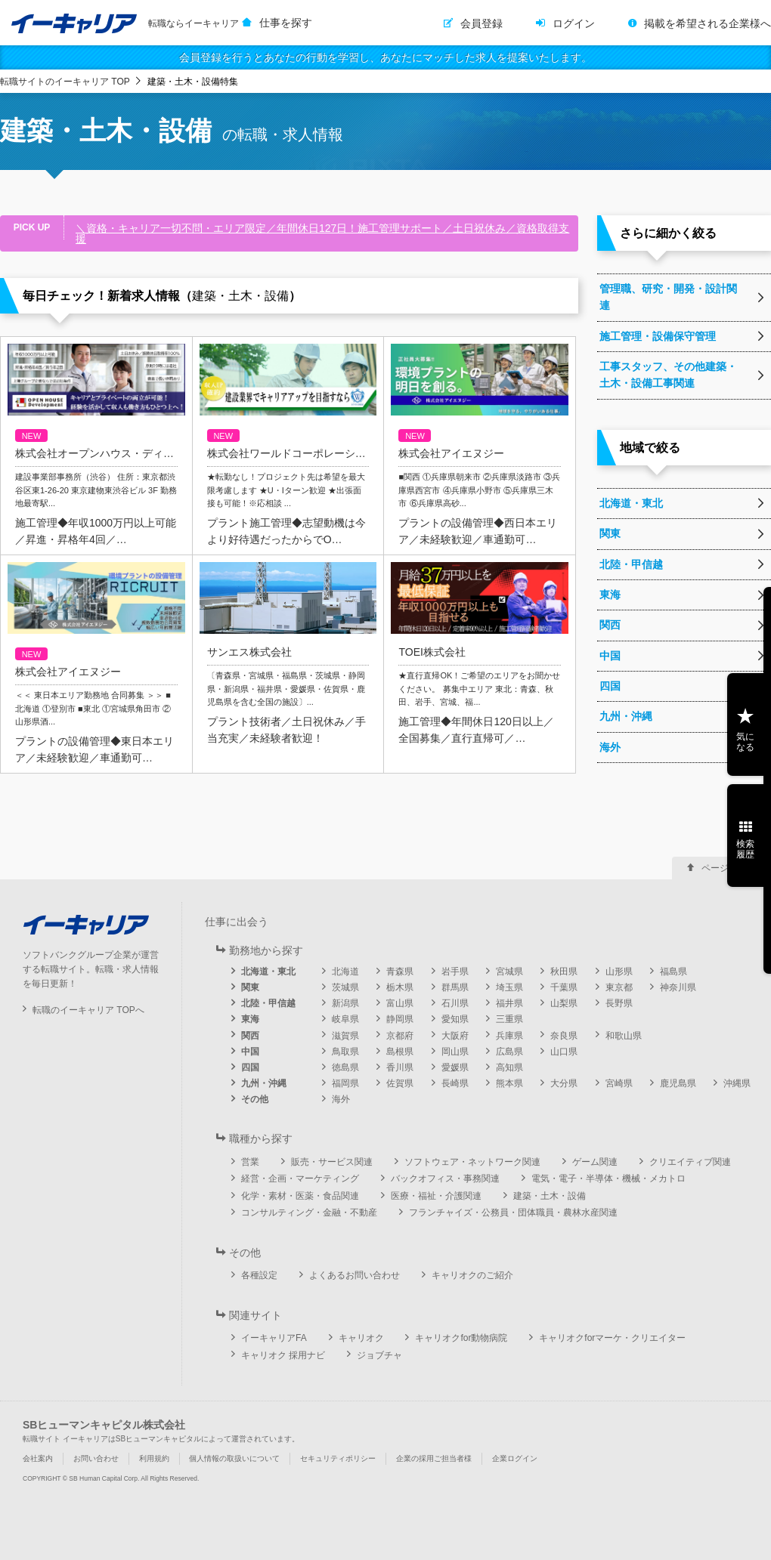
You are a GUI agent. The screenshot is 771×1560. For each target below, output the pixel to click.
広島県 (509, 1051)
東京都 (619, 987)
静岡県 (399, 1019)
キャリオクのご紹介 (472, 1275)
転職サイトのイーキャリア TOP (65, 81)
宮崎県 (619, 1083)
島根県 (399, 1051)
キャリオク (361, 1338)
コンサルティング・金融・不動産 (309, 1212)
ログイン (574, 23)
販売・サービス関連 (332, 1162)
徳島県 (345, 1067)
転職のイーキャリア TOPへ (88, 1010)
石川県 (455, 1003)
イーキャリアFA (274, 1338)
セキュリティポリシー (338, 1458)
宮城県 (509, 971)
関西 (250, 1035)
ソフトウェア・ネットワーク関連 (472, 1162)
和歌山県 (623, 1035)
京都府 (399, 1035)
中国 (250, 1051)
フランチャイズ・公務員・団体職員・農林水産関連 (513, 1212)
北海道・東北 (268, 971)
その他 (254, 1099)
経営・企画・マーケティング (300, 1178)
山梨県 (563, 1003)
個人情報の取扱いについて (234, 1458)
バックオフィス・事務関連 (445, 1178)
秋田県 (563, 971)
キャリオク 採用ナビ (283, 1355)
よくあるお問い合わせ (354, 1275)
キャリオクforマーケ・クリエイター (612, 1338)
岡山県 (455, 1051)
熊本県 (509, 1083)
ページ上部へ (728, 868)
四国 (250, 1067)
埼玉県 (509, 987)
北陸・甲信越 (268, 1003)
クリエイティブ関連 (690, 1162)
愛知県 (455, 1019)
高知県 (509, 1067)
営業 (250, 1162)
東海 (250, 1019)
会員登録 (481, 23)
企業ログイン (514, 1458)
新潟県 (345, 1003)
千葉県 (563, 987)
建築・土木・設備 (549, 1196)
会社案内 (38, 1458)
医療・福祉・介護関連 (436, 1196)
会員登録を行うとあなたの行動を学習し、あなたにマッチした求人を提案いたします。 (385, 57)
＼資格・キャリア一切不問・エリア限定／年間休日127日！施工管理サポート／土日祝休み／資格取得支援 (322, 233)
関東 (250, 987)
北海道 (345, 971)
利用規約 (154, 1458)
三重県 (509, 1019)
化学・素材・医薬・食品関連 (300, 1196)
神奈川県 (678, 987)
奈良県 (563, 1035)
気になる (745, 741)
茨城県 (345, 987)
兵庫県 (509, 1035)
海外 (341, 1099)
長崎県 (455, 1083)
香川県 (399, 1067)
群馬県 (455, 987)
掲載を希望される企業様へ (707, 23)
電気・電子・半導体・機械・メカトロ (608, 1178)
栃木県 (399, 987)
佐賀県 (399, 1083)
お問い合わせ (96, 1458)
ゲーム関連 (595, 1162)
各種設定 (259, 1275)
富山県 (399, 1003)
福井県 (509, 1003)
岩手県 (455, 971)
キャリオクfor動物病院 (461, 1338)
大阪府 (455, 1035)
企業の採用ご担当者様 (434, 1458)
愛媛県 (455, 1067)
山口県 (563, 1051)
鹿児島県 (678, 1083)
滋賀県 (345, 1035)
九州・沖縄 (263, 1083)
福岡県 (345, 1083)
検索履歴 (745, 849)
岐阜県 (345, 1019)
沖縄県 (737, 1083)
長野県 (619, 1003)
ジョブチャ (379, 1355)
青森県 (399, 971)
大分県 (563, 1083)
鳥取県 (345, 1051)
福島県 (673, 971)
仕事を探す (285, 23)
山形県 (619, 971)
